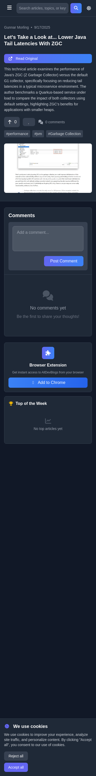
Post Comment (63, 261)
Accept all (16, 767)
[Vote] (12, 122)
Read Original (23, 59)
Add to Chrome (48, 382)
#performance (17, 134)
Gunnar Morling (16, 27)
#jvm (38, 134)
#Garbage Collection (64, 134)
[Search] (76, 8)
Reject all (16, 756)
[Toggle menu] (9, 8)
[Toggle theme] (89, 8)
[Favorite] (29, 122)
